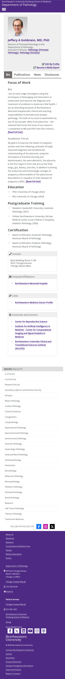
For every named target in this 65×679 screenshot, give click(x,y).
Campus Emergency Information (19, 665)
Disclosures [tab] (52, 75)
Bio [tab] (8, 75)
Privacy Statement (13, 662)
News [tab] (37, 75)
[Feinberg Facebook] (10, 630)
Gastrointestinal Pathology (16, 433)
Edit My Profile (52, 64)
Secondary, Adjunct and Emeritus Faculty (23, 390)
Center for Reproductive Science (31, 321)
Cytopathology (11, 422)
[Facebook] (38, 526)
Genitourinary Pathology (15, 438)
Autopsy (8, 395)
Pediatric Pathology (13, 486)
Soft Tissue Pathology (14, 508)
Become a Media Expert (47, 67)
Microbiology (10, 470)
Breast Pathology (12, 400)
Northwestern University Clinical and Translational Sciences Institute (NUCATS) (33, 345)
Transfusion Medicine (14, 519)
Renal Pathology (12, 497)
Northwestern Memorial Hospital (31, 283)
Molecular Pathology (14, 476)
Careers (9, 654)
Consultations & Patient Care (18, 546)
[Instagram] (45, 526)
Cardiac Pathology (13, 406)
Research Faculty (12, 384)
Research (9, 503)
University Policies (13, 669)
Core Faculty (10, 379)
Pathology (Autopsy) (30, 52)
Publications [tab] (22, 75)
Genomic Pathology (13, 443)
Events (9, 558)
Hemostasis (10, 465)
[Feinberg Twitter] (16, 630)
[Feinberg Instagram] (37, 630)
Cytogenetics (11, 417)
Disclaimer (10, 658)
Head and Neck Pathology (16, 454)
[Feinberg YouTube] (30, 630)
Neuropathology (12, 481)
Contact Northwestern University (20, 650)
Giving (8, 622)
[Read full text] (15, 132)
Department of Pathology (19, 5)
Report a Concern (13, 673)
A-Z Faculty (10, 374)
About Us (9, 534)
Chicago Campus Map (15, 581)
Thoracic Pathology (13, 513)
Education (10, 538)
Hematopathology (13, 460)
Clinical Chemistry (13, 411)
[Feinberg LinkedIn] (23, 630)
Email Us (9, 591)
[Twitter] (52, 526)
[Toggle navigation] (4, 9)
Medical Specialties (14, 554)
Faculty (9, 550)
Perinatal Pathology (13, 492)
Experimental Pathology (15, 427)
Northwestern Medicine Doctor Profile (34, 302)
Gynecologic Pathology (15, 449)
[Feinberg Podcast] (43, 630)
